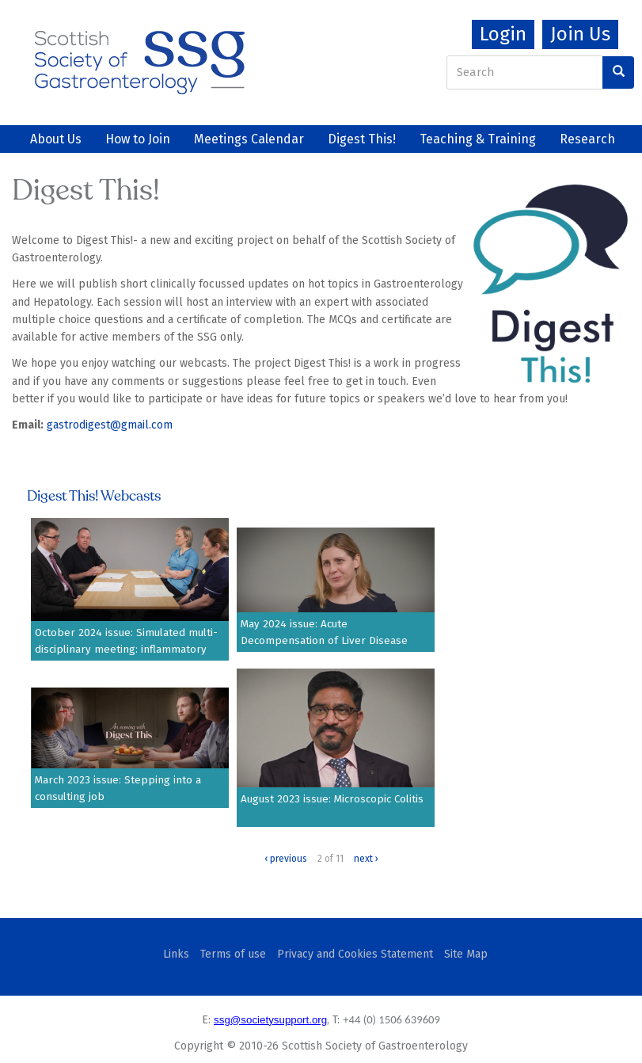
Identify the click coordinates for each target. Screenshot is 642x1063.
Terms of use (233, 954)
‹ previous (285, 858)
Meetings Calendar (249, 139)
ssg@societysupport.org (270, 1020)
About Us (56, 139)
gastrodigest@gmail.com (110, 425)
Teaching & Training (478, 139)
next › (366, 858)
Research (587, 139)
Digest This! (362, 139)
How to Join (137, 139)
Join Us (580, 34)
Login (503, 34)
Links (176, 954)
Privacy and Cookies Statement (355, 954)
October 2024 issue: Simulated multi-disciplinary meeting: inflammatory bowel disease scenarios (126, 650)
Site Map (466, 954)
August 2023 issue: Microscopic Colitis (332, 799)
